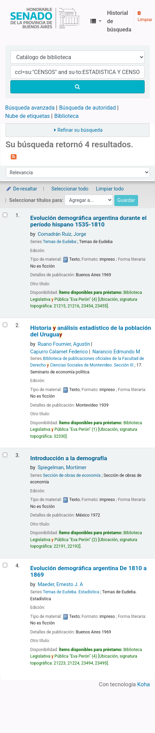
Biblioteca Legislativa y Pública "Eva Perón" (44, 21)
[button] (96, 21)
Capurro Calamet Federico (59, 352)
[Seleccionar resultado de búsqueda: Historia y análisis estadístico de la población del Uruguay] (5, 325)
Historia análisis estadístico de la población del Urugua (90, 331)
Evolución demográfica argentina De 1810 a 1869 (88, 571)
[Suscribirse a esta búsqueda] (14, 156)
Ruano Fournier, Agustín (64, 344)
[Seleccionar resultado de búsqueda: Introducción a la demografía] (5, 455)
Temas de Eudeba (59, 241)
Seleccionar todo (69, 189)
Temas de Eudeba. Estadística (71, 592)
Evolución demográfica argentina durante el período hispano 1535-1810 (88, 221)
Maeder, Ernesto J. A (60, 584)
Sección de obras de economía (71, 475)
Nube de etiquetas (27, 116)
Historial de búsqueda (119, 21)
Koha (143, 684)
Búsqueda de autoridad (87, 107)
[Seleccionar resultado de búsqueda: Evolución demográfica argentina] (5, 565)
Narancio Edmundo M (116, 352)
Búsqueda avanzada (30, 107)
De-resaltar (21, 189)
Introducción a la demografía (68, 458)
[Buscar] (77, 86)
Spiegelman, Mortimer (62, 468)
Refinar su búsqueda (80, 130)
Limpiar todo (110, 189)
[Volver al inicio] (133, 711)
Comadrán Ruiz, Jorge (62, 234)
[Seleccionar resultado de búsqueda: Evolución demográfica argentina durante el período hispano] (5, 215)
